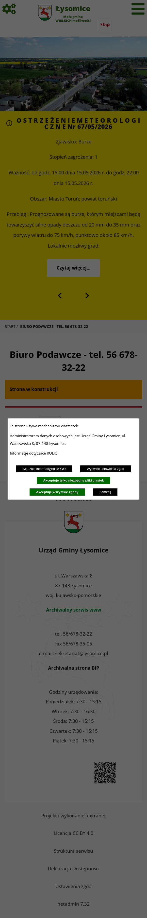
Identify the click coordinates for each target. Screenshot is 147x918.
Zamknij (105, 492)
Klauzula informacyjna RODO (44, 469)
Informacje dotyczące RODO (34, 453)
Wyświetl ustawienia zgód (105, 469)
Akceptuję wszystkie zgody (57, 492)
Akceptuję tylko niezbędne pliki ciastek (73, 480)
